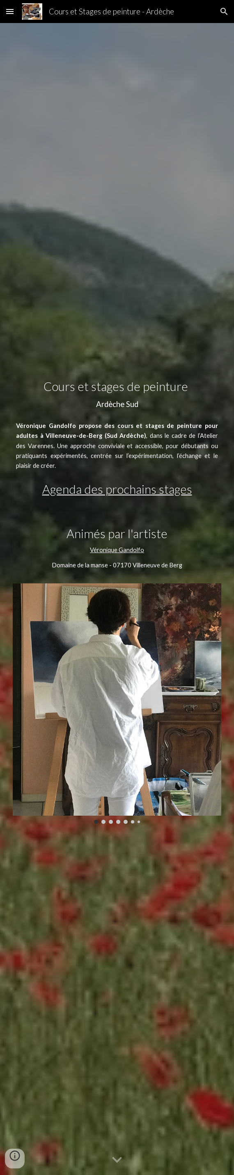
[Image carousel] (117, 703)
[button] (10, 11)
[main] (117, 394)
